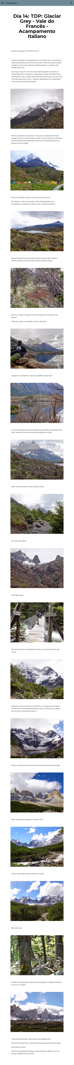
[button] (2, 3)
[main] (37, 26)
